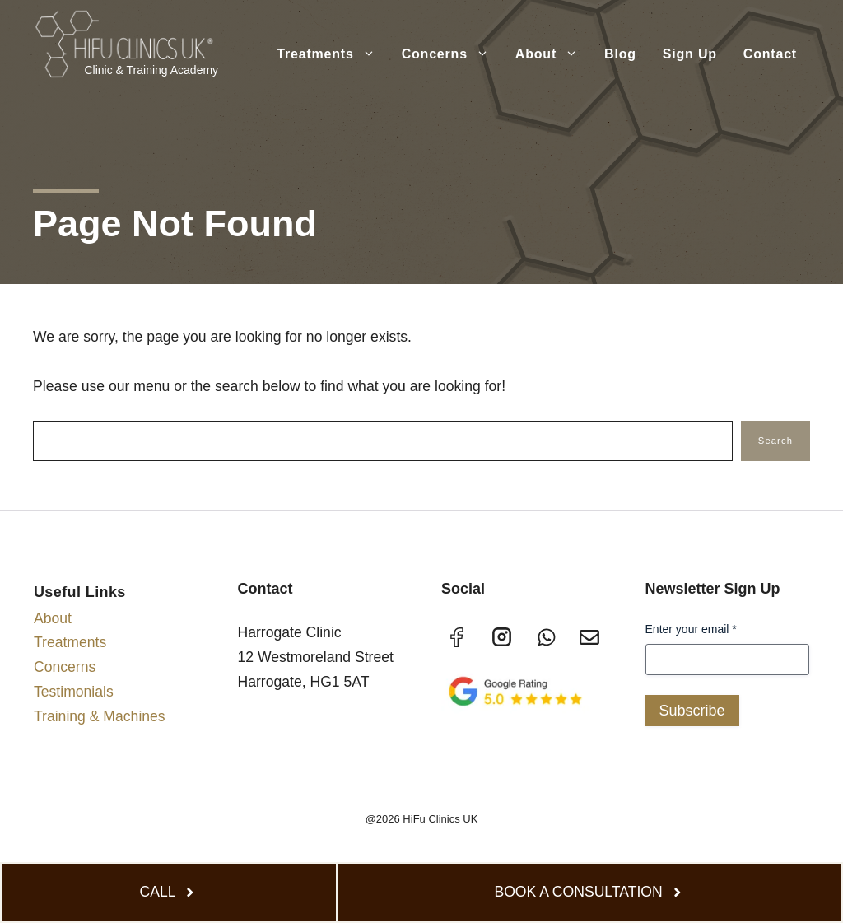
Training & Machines (99, 716)
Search (775, 440)
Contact (770, 54)
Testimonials (74, 691)
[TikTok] (546, 637)
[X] (590, 637)
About (553, 54)
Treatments (332, 54)
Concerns (452, 54)
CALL (158, 891)
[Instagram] (502, 637)
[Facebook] (457, 637)
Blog (620, 54)
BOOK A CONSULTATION (578, 891)
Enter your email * (691, 629)
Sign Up (690, 54)
